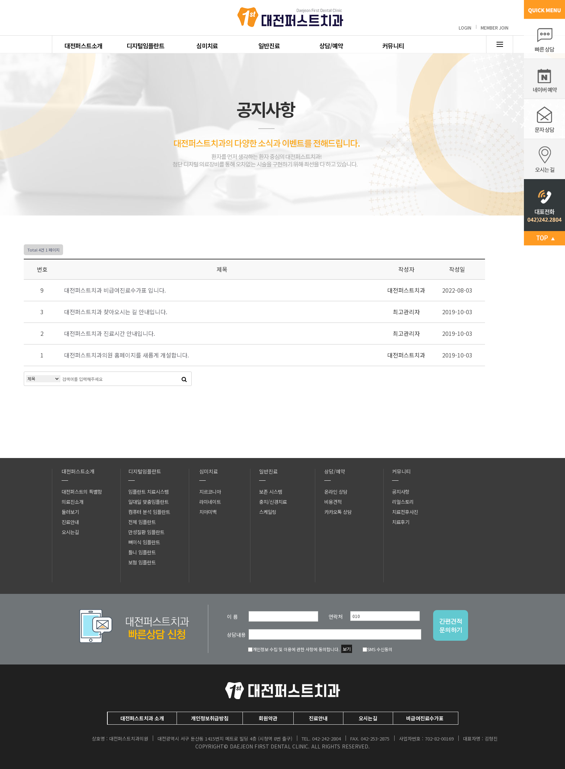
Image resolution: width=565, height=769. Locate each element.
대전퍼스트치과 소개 (142, 718)
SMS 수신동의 (377, 649)
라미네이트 (210, 501)
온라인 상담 (335, 491)
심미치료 (207, 45)
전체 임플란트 (142, 521)
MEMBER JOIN (494, 28)
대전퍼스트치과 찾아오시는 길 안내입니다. (115, 311)
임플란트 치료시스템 (148, 491)
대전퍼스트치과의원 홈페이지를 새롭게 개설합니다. (126, 355)
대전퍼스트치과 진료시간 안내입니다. (109, 333)
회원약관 (268, 718)
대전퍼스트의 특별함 (82, 491)
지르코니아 (210, 491)
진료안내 (70, 521)
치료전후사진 (405, 511)
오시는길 (70, 531)
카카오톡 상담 (338, 511)
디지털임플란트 (145, 45)
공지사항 (400, 491)
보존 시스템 (270, 491)
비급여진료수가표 (425, 718)
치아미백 (208, 511)
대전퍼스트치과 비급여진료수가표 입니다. (115, 290)
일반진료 (269, 45)
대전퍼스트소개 (83, 45)
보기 (347, 649)
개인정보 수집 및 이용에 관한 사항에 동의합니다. (293, 649)
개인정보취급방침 (209, 718)
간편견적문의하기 (450, 625)
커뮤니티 (393, 45)
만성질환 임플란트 (146, 531)
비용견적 (333, 501)
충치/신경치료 (273, 501)
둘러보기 (70, 511)
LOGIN (465, 28)
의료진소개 (72, 501)
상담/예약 (331, 45)
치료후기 (400, 521)
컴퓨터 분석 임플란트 (149, 511)
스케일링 (267, 511)
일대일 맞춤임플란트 (148, 501)
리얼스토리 (403, 501)
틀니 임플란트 (142, 552)
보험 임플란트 (142, 562)
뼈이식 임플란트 (144, 542)
